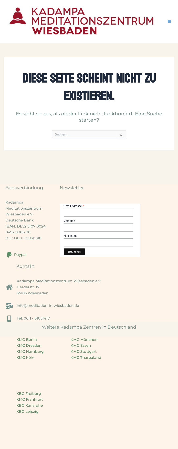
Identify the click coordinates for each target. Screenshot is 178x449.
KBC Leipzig (27, 411)
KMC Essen (81, 345)
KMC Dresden (28, 345)
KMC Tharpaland (86, 357)
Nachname (70, 235)
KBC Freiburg (28, 393)
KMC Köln (25, 357)
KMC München (84, 339)
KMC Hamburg (30, 351)
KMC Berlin (26, 339)
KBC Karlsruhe (29, 405)
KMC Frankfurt (29, 399)
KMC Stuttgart (84, 351)
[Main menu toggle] (169, 21)
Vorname (69, 220)
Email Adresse (74, 206)
